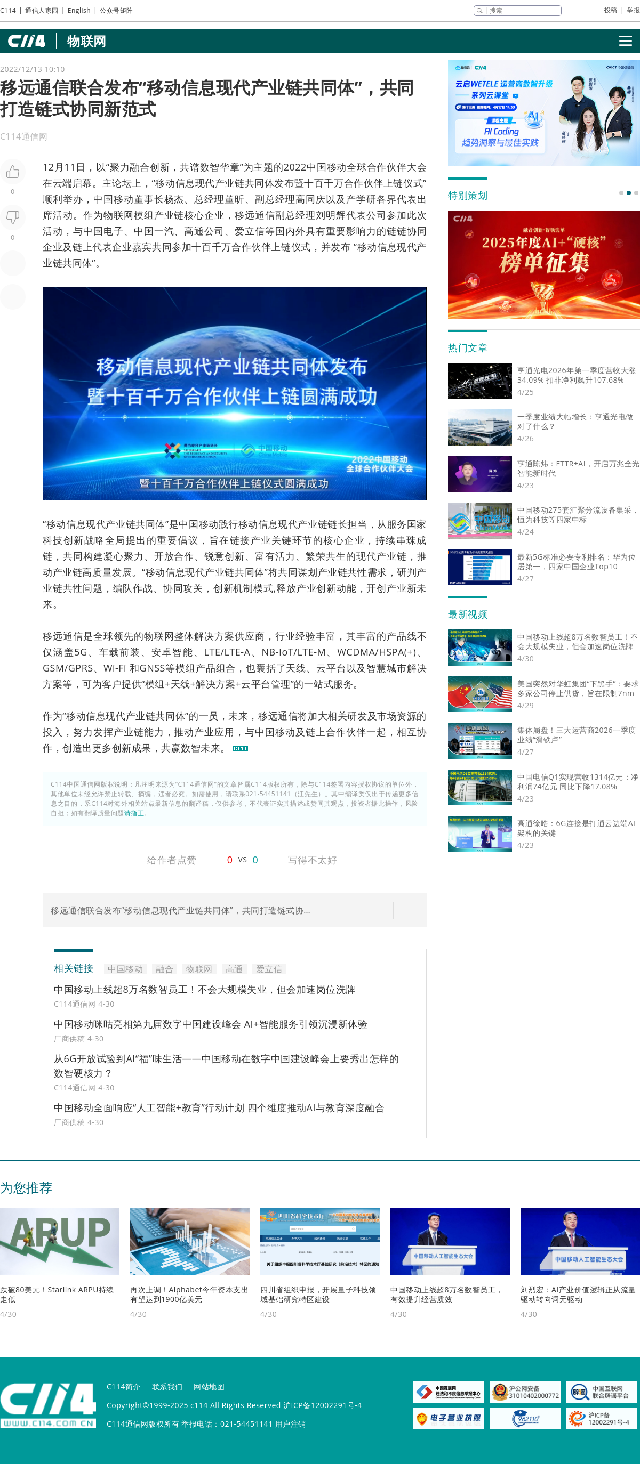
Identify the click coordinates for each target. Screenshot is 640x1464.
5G (80, 651)
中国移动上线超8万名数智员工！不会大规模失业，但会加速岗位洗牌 (205, 989)
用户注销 (290, 1424)
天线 (296, 667)
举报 (633, 9)
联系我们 (167, 1386)
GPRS (80, 667)
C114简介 (124, 1386)
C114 (8, 10)
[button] (621, 193)
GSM (54, 667)
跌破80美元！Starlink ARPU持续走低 (57, 1294)
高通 (194, 230)
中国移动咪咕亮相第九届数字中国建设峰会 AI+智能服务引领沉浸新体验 (210, 1023)
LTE (212, 651)
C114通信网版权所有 (143, 1424)
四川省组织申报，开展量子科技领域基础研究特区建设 (318, 1294)
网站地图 (209, 1386)
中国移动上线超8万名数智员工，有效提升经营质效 (446, 1294)
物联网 (87, 41)
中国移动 (327, 166)
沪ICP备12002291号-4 (322, 1405)
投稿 (611, 9)
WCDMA (356, 651)
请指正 (134, 813)
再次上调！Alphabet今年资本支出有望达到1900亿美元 (189, 1294)
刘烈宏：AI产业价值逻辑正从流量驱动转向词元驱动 (578, 1294)
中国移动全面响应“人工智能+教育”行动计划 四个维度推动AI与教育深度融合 (219, 1107)
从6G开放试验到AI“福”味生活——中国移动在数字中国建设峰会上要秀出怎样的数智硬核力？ (226, 1065)
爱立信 (250, 230)
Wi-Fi (114, 667)
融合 (140, 166)
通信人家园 (42, 10)
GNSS (152, 667)
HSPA (391, 651)
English (79, 10)
